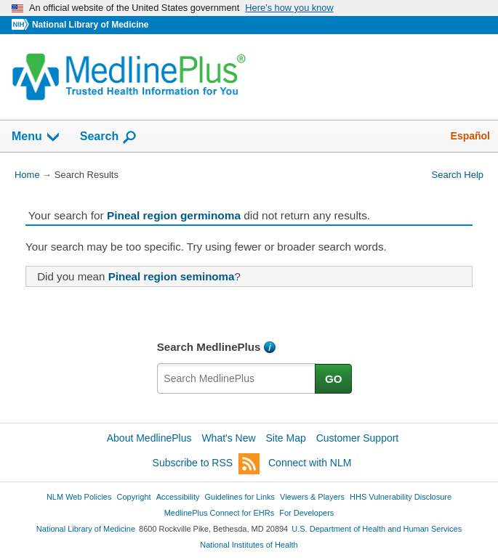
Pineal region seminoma (171, 276)
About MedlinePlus (149, 438)
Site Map (286, 438)
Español (470, 136)
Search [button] (108, 137)
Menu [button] (36, 137)
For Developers (306, 512)
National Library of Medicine (90, 25)
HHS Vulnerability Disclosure (400, 496)
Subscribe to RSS (206, 463)
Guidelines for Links (240, 496)
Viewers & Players (312, 496)
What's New (228, 438)
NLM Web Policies (79, 496)
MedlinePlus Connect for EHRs (219, 512)
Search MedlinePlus (209, 347)
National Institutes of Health (248, 544)
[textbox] (236, 378)
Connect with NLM (309, 462)
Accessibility (178, 496)
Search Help (457, 174)
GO (333, 379)
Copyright (134, 496)
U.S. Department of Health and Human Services (377, 528)
